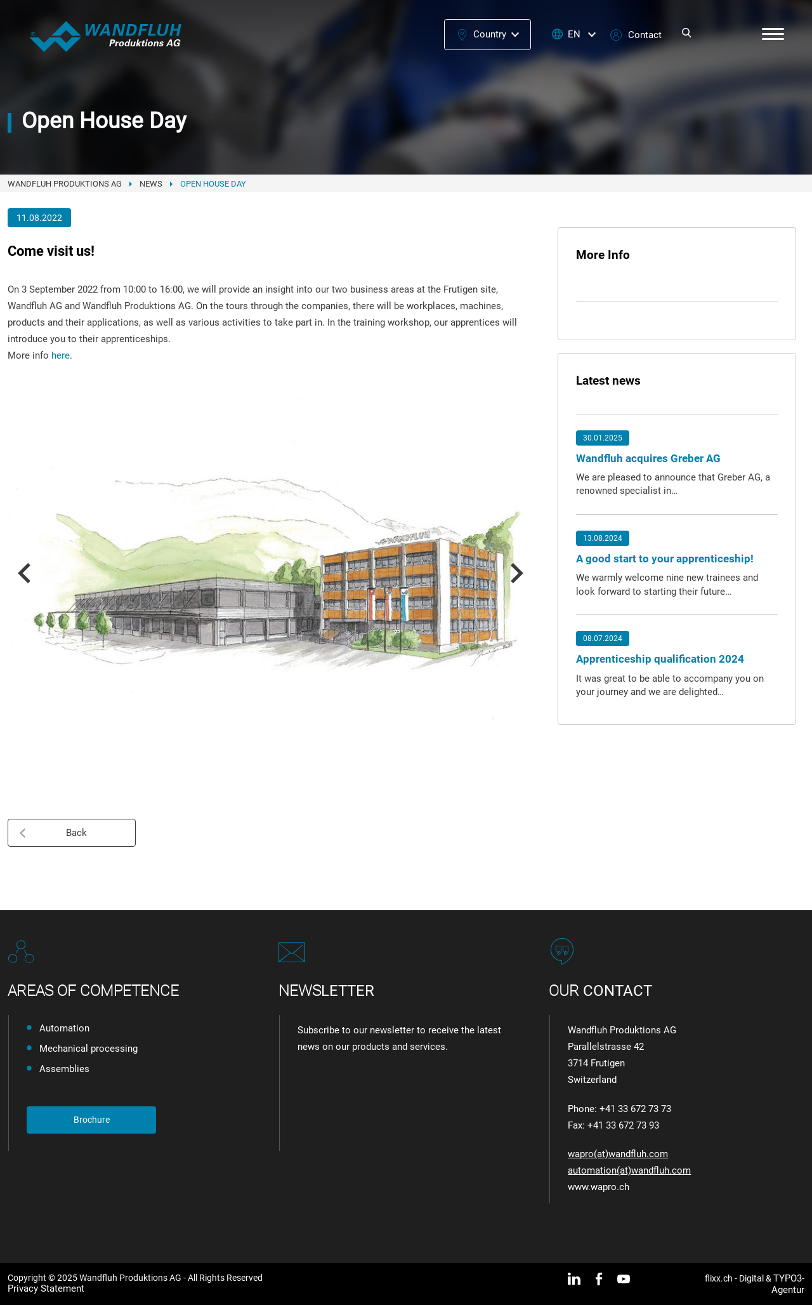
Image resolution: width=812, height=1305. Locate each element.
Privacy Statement (46, 1288)
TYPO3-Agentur (787, 1284)
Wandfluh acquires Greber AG (648, 458)
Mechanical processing (88, 1048)
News (151, 184)
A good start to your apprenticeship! (665, 558)
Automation (64, 1028)
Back (52, 832)
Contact (645, 35)
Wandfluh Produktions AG (65, 184)
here (60, 355)
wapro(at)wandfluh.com (618, 1154)
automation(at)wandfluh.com (629, 1170)
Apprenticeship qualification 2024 (660, 658)
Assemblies (64, 1069)
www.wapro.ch (598, 1187)
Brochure (92, 1120)
